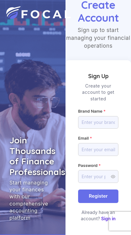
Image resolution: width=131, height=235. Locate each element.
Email (83, 138)
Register (98, 196)
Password (88, 165)
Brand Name (90, 111)
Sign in (108, 218)
